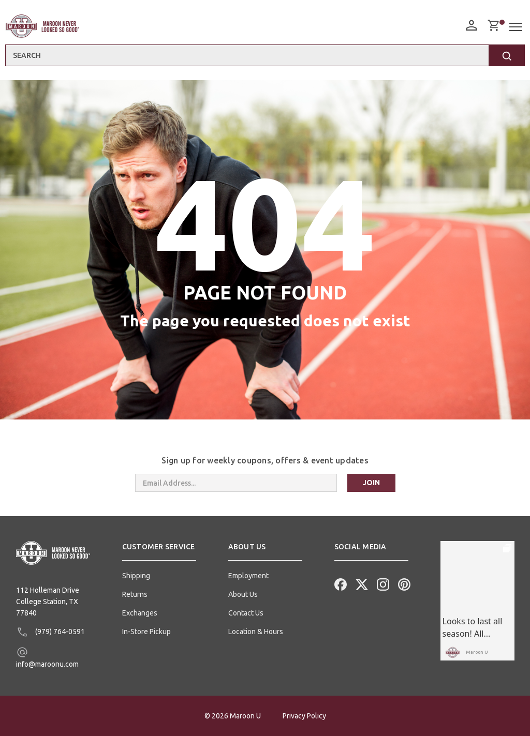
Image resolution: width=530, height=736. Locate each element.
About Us (243, 594)
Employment (248, 576)
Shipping (136, 576)
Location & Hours (255, 631)
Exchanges (139, 613)
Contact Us (245, 613)
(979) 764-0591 (50, 632)
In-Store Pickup (146, 631)
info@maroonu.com (47, 657)
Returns (135, 594)
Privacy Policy (304, 716)
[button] (159, 551)
